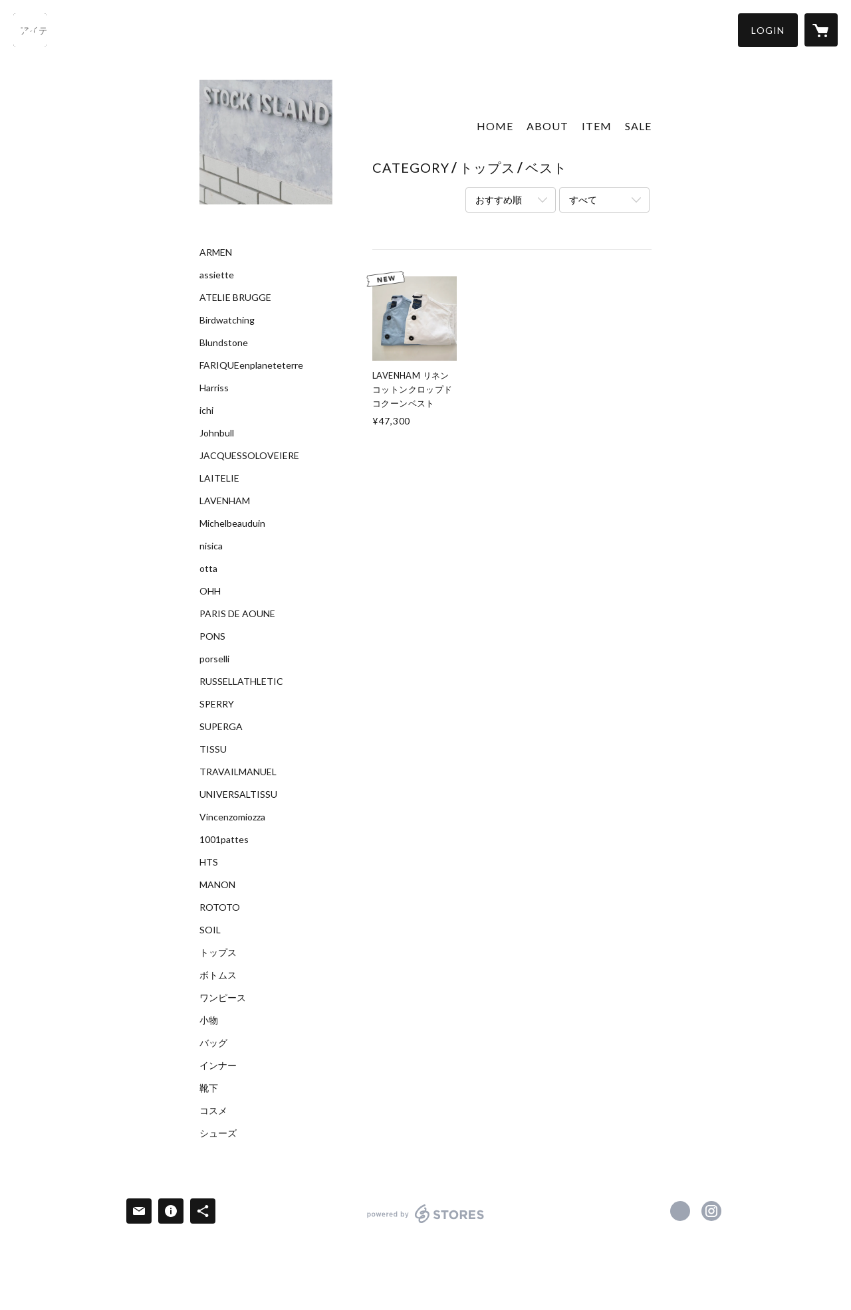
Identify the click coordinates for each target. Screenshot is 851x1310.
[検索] (30, 30)
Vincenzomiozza (232, 817)
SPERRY (216, 704)
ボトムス (218, 975)
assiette (216, 275)
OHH (210, 591)
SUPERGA (221, 726)
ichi (206, 410)
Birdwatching (227, 320)
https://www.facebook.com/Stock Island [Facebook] (680, 1211)
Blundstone (223, 342)
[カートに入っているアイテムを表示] (821, 30)
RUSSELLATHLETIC (241, 681)
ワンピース (222, 997)
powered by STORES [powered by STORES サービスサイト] (426, 1222)
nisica (211, 546)
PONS (212, 636)
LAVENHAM (224, 501)
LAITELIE (219, 478)
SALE (638, 126)
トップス (218, 952)
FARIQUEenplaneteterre (251, 365)
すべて (583, 199)
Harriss (214, 388)
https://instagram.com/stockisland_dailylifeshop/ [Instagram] (711, 1211)
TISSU (213, 749)
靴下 (208, 1088)
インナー (218, 1065)
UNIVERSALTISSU (238, 794)
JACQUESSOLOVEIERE (249, 455)
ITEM (597, 126)
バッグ (213, 1043)
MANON (217, 884)
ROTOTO (219, 907)
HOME (495, 126)
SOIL (210, 930)
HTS (208, 862)
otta (208, 568)
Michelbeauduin (232, 523)
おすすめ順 (498, 199)
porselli (214, 659)
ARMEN (215, 252)
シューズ (218, 1133)
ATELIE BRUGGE (235, 297)
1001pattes (224, 839)
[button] (768, 30)
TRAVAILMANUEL (238, 772)
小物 (208, 1020)
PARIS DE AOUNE (237, 613)
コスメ (213, 1110)
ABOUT (547, 126)
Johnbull (216, 433)
